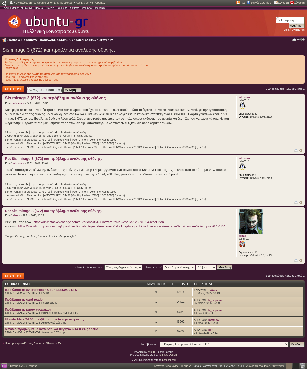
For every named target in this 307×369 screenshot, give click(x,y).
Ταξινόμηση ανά (169, 267)
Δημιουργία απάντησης (13, 89)
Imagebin (99, 8)
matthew (213, 319)
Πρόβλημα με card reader (24, 299)
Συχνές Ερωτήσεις (261, 2)
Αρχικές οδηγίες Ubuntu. (90, 2)
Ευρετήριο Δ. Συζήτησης (22, 39)
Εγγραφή (283, 2)
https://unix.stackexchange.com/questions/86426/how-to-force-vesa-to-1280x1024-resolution (98, 222)
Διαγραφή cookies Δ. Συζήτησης (265, 365)
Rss (243, 2)
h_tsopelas (215, 300)
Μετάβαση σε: (149, 344)
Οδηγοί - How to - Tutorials (39, 8)
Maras (16, 215)
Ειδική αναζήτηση (294, 29)
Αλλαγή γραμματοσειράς (301, 39)
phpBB (151, 352)
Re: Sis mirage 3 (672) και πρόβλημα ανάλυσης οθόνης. (53, 159)
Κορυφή (300, 150)
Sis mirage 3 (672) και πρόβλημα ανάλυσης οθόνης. (58, 50)
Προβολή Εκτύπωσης (294, 39)
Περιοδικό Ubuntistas (67, 8)
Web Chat (87, 8)
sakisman (18, 103)
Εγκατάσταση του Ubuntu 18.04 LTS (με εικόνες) (44, 2)
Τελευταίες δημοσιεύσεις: (108, 267)
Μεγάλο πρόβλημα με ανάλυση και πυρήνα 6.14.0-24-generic (51, 329)
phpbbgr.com (169, 360)
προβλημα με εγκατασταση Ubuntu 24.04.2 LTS (41, 289)
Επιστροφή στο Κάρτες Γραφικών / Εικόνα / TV (33, 343)
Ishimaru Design (168, 354)
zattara (212, 290)
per (210, 329)
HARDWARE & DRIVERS (55, 39)
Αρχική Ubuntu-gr (13, 8)
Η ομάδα (186, 365)
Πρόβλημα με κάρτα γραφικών (28, 309)
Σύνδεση (299, 2)
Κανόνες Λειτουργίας (166, 365)
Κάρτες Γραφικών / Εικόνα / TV (93, 39)
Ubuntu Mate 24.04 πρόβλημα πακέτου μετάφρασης (44, 319)
